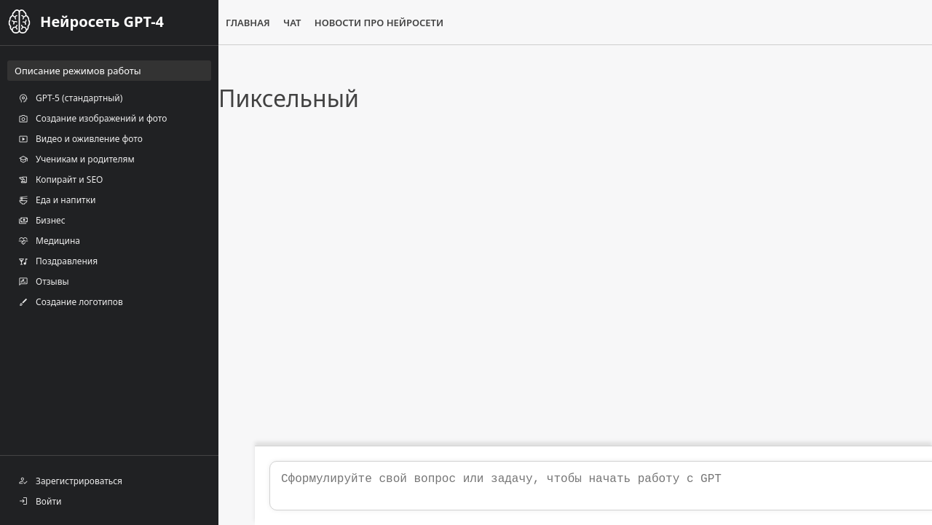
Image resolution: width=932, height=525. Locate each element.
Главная (248, 22)
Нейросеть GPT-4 (102, 21)
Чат (292, 22)
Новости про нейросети (379, 22)
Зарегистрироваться (70, 480)
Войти (39, 501)
